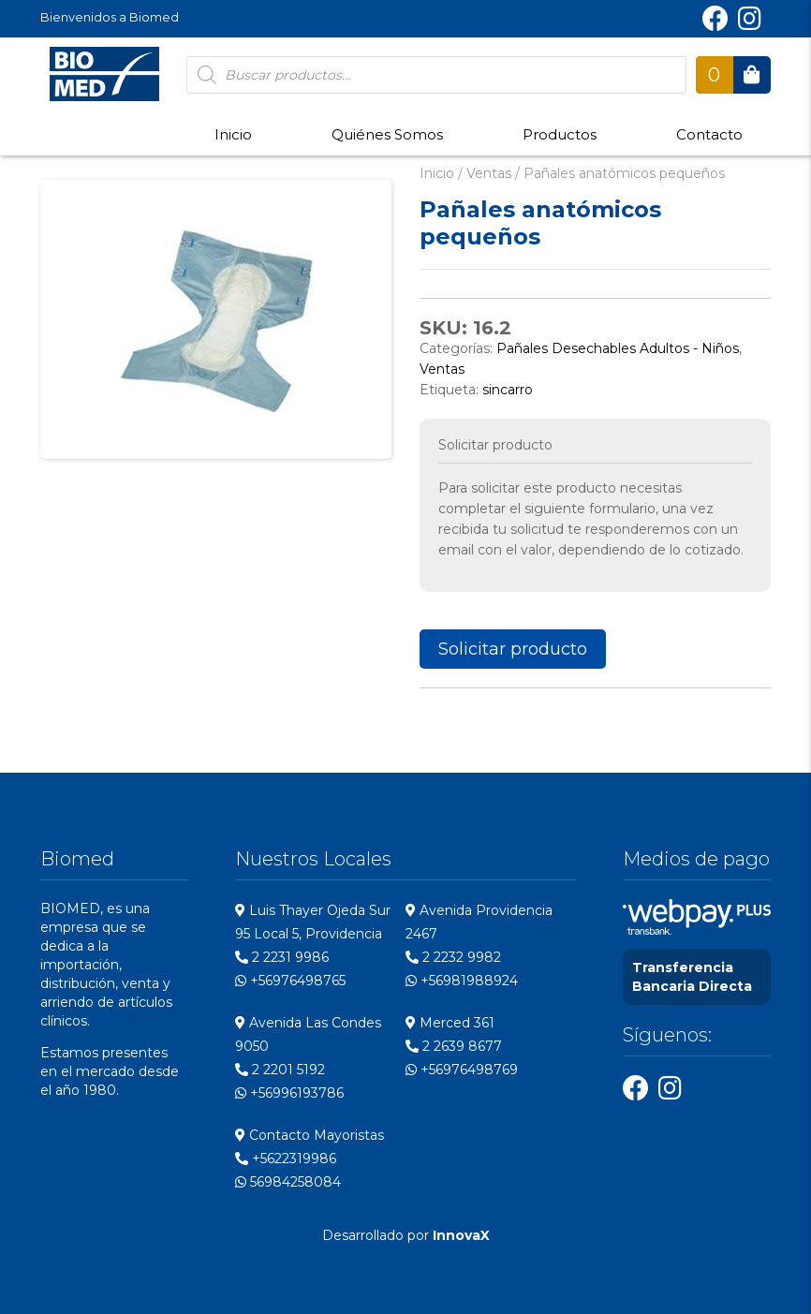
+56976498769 (462, 1069)
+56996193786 (289, 1093)
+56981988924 (462, 980)
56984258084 (288, 1182)
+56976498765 (290, 980)
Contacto (709, 134)
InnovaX (461, 1235)
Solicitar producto (512, 649)
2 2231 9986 (282, 957)
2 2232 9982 (453, 957)
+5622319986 (285, 1158)
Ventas (488, 173)
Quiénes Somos (387, 134)
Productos (560, 134)
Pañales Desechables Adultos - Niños (617, 348)
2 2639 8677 (454, 1046)
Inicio (233, 134)
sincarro (507, 389)
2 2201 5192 (280, 1069)
